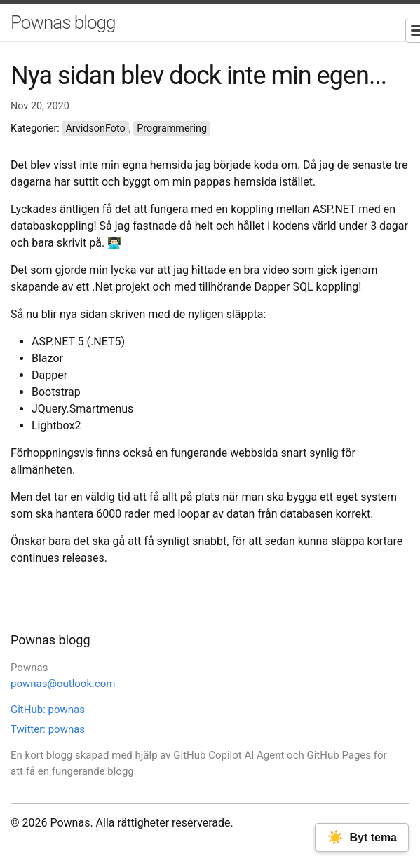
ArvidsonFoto (95, 128)
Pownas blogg (63, 22)
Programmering (172, 128)
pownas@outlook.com (63, 683)
